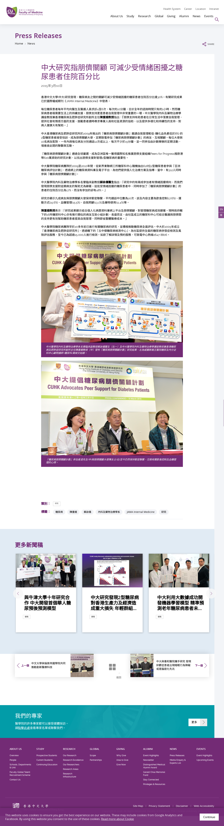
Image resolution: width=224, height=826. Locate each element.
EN (220, 210)
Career (188, 9)
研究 (58, 503)
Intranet (214, 9)
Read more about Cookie (117, 819)
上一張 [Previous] (14, 594)
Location (200, 9)
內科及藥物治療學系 (109, 512)
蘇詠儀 (87, 512)
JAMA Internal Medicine (141, 512)
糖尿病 (59, 512)
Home (19, 43)
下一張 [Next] (208, 594)
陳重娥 (73, 512)
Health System (172, 9)
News (31, 43)
